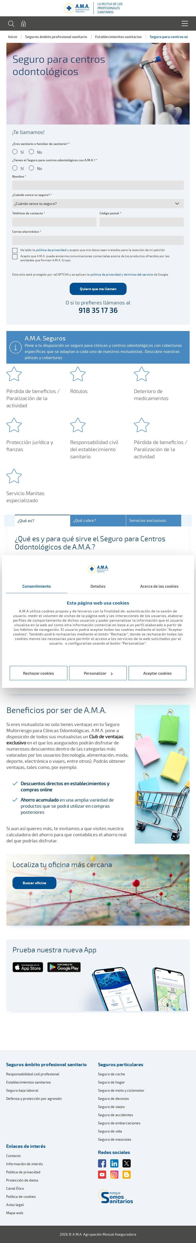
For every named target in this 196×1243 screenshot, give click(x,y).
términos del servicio (138, 274)
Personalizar (98, 673)
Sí (22, 152)
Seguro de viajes (111, 1106)
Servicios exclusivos (147, 520)
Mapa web (14, 1212)
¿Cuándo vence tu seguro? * (32, 195)
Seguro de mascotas (114, 1139)
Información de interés (24, 1163)
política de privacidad (51, 250)
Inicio (12, 36)
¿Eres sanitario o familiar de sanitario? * (41, 144)
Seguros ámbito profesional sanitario (56, 36)
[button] (9, 520)
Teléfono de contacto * (28, 213)
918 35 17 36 (98, 310)
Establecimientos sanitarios (118, 36)
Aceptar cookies (157, 673)
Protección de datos (22, 1180)
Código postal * (110, 213)
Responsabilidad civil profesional (32, 1074)
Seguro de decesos (113, 1098)
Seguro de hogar (111, 1082)
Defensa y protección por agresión (34, 1098)
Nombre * (19, 177)
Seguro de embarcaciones (119, 1123)
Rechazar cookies (38, 673)
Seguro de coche (111, 1074)
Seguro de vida (110, 1131)
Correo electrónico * (26, 232)
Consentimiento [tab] (36, 586)
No (39, 152)
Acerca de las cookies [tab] (159, 586)
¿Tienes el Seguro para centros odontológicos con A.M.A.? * (54, 160)
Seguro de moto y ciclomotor (121, 1090)
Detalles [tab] (97, 586)
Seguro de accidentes (115, 1114)
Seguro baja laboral (22, 1090)
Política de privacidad (23, 1172)
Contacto (13, 1155)
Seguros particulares (120, 1064)
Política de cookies (21, 1196)
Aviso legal (15, 1204)
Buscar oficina (34, 882)
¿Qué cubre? (84, 520)
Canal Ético (15, 1188)
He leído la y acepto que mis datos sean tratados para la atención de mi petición (92, 250)
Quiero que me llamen (98, 288)
